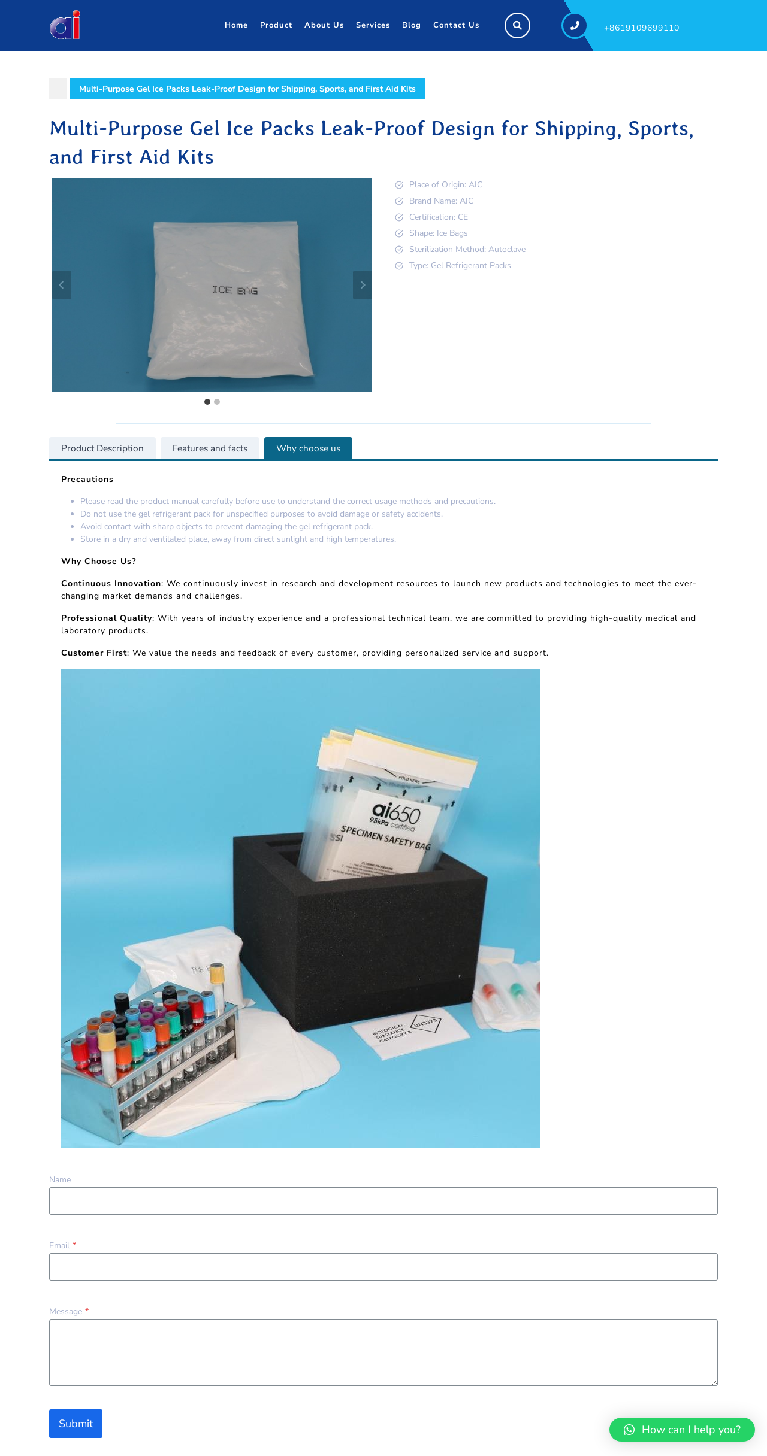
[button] (682, 1430)
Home (236, 25)
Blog (411, 25)
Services (373, 25)
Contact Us (456, 25)
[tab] (207, 402)
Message (69, 1311)
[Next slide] (362, 285)
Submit (76, 1423)
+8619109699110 (642, 28)
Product (276, 25)
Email (62, 1245)
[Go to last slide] (61, 285)
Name (60, 1179)
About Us (324, 25)
